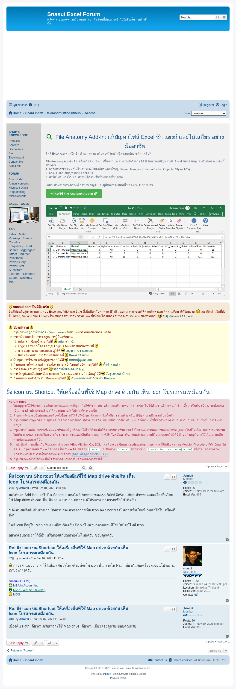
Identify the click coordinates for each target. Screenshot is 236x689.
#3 (10, 619)
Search (13, 250)
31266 (195, 581)
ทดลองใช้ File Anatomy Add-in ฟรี (74, 193)
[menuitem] (34, 105)
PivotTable (16, 258)
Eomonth (29, 274)
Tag (12, 229)
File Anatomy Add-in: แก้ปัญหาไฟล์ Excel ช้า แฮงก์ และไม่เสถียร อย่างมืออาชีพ (135, 141)
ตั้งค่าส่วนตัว (111, 364)
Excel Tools (19, 203)
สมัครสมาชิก (66, 341)
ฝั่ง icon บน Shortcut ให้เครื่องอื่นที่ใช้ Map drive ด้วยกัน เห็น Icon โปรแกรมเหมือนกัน (107, 392)
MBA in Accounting (25, 585)
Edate (13, 277)
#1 (10, 488)
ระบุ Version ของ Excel (178, 316)
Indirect (25, 254)
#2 (10, 558)
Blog (11, 153)
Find (29, 246)
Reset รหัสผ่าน (79, 355)
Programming (17, 192)
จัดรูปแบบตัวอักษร (118, 373)
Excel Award (16, 157)
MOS (16, 594)
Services (14, 145)
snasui (187, 568)
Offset (13, 254)
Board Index (16, 179)
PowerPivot (16, 266)
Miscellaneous (17, 196)
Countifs (14, 242)
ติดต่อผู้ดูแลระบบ (80, 360)
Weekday (25, 277)
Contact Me (16, 161)
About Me (15, 165)
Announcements (19, 183)
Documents (16, 149)
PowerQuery (17, 262)
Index (12, 234)
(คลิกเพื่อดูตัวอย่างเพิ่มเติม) (90, 454)
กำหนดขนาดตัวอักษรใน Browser (93, 378)
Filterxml (14, 274)
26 (193, 488)
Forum (14, 173)
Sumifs (27, 238)
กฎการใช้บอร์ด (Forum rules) (46, 332)
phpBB (106, 674)
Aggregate (28, 250)
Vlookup (14, 238)
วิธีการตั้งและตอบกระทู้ (68, 369)
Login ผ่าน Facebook (79, 350)
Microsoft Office (18, 187)
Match (23, 234)
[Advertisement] (118, 65)
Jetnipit (188, 475)
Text (11, 281)
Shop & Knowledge (18, 133)
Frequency (16, 246)
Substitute (15, 270)
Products (14, 141)
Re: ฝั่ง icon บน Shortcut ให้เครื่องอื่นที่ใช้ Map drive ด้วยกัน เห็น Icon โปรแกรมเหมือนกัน (68, 550)
